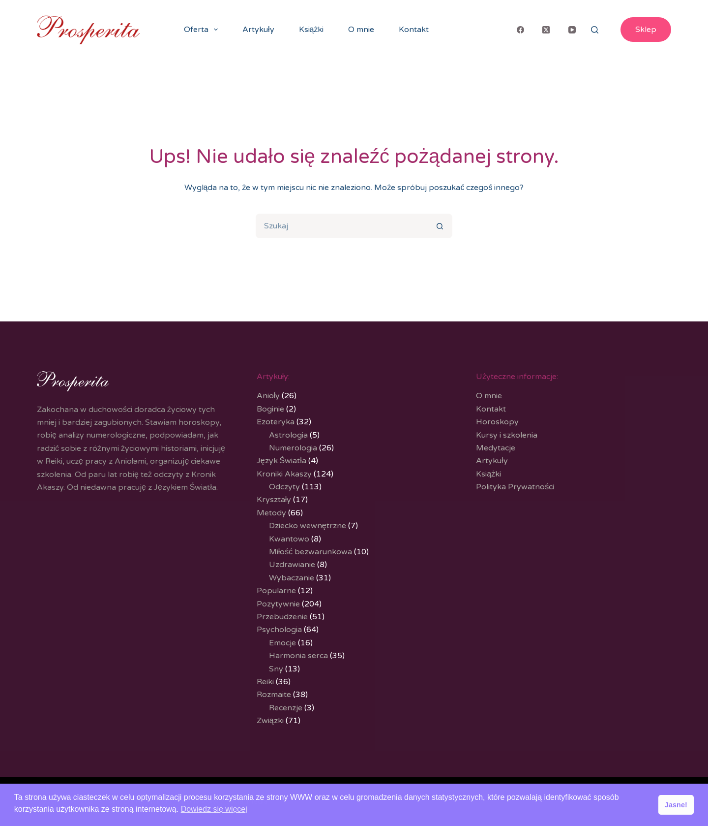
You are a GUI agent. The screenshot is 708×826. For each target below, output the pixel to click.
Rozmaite (274, 694)
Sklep (645, 29)
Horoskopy (497, 422)
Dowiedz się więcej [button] (214, 809)
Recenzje (285, 708)
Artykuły (258, 29)
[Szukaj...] (342, 226)
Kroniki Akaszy (284, 474)
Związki (270, 721)
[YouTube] (572, 29)
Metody (271, 513)
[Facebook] (520, 29)
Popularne (276, 591)
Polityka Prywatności (515, 487)
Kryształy (274, 500)
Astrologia (288, 435)
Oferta (203, 29)
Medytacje (495, 448)
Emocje (282, 643)
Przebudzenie (282, 617)
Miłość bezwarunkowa (311, 552)
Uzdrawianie (292, 565)
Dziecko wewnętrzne (307, 526)
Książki (311, 29)
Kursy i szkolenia (506, 435)
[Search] (594, 29)
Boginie (270, 409)
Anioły (268, 396)
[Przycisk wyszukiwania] (440, 226)
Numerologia (293, 448)
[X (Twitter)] (546, 29)
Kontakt (414, 29)
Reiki (265, 682)
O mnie (361, 29)
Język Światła (281, 461)
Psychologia (279, 630)
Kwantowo (289, 539)
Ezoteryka (276, 422)
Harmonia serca (298, 656)
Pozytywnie (278, 604)
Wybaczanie (291, 578)
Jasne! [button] (676, 805)
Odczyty (284, 487)
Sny (276, 669)
